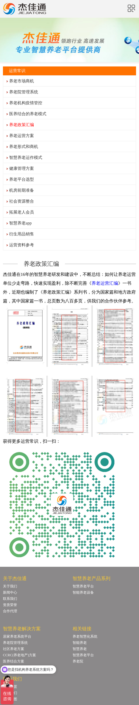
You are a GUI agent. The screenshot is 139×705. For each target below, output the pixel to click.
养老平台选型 (21, 179)
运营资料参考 (21, 245)
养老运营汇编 (104, 283)
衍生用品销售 (21, 234)
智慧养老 (80, 649)
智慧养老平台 (83, 586)
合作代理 (10, 611)
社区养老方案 (13, 649)
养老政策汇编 (21, 125)
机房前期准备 (21, 190)
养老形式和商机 (23, 146)
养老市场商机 (21, 81)
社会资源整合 (21, 201)
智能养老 (80, 643)
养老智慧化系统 (85, 636)
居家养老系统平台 (17, 636)
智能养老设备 (83, 592)
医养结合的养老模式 (27, 114)
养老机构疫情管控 (25, 103)
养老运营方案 (21, 135)
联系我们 (10, 599)
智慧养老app (20, 223)
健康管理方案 (21, 168)
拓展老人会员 (21, 212)
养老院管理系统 (23, 92)
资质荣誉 (10, 605)
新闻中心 (10, 592)
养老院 (78, 661)
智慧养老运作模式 (25, 157)
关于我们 (10, 586)
